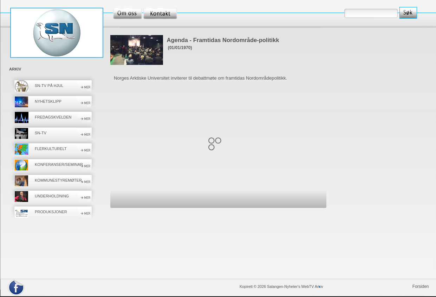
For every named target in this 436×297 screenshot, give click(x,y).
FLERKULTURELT (51, 149)
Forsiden (420, 286)
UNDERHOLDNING (52, 196)
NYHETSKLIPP (48, 101)
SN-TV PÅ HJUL (49, 85)
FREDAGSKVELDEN (53, 117)
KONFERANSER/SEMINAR (59, 164)
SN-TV (40, 133)
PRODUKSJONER (51, 212)
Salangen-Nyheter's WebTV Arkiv (295, 286)
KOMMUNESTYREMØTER (58, 180)
